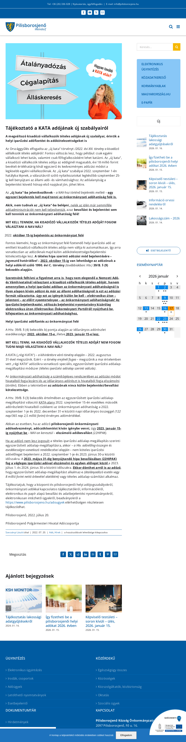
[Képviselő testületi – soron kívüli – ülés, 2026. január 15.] (141, 183)
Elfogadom (126, 735)
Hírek (57, 532)
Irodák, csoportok (20, 678)
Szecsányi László (15, 532)
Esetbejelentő (18, 703)
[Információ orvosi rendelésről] (141, 202)
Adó (51, 532)
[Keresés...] (155, 47)
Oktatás (103, 695)
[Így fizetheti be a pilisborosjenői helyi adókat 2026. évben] (141, 161)
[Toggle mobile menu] (178, 27)
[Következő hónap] (177, 276)
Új (158, 121)
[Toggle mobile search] (171, 27)
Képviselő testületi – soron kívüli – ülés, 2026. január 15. (101, 621)
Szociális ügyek (109, 703)
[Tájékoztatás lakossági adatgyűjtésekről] (141, 140)
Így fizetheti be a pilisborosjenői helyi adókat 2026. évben (62, 621)
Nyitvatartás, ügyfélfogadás (87, 4)
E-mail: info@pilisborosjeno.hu (122, 4)
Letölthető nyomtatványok (27, 695)
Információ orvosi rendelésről (161, 202)
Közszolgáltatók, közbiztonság (120, 687)
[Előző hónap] (140, 276)
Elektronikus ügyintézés (25, 670)
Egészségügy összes (112, 670)
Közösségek (106, 678)
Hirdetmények (18, 722)
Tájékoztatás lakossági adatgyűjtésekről (23, 619)
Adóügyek (15, 687)
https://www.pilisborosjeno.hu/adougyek (35, 502)
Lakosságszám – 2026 (164, 218)
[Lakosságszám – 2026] (141, 218)
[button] (8, 608)
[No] (181, 735)
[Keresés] (176, 47)
